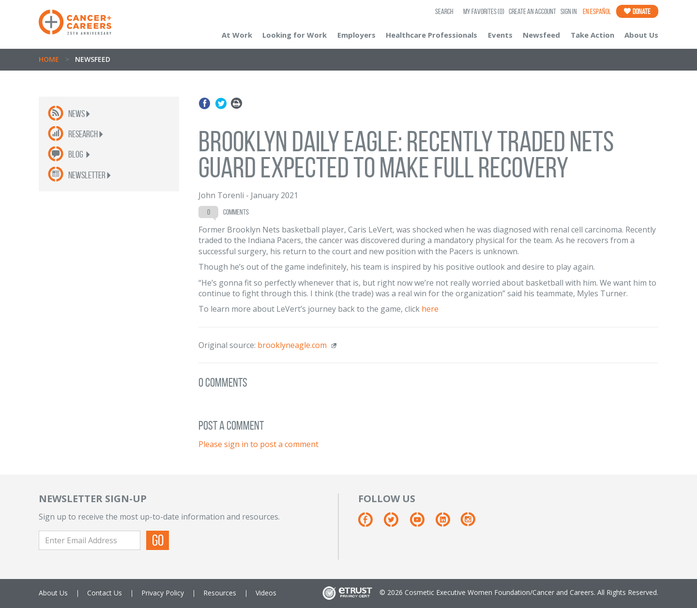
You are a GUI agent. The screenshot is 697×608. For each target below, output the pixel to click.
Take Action (592, 35)
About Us (641, 35)
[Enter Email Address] (89, 540)
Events (500, 35)
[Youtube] (422, 523)
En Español (597, 11)
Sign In (569, 11)
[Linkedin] (447, 523)
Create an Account (532, 11)
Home (49, 59)
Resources (219, 592)
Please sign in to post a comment (258, 444)
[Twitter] (396, 523)
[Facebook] (370, 523)
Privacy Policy (162, 592)
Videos (266, 592)
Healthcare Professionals (431, 35)
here (430, 309)
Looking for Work (294, 35)
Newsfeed (541, 35)
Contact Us (104, 592)
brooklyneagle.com (292, 345)
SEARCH (444, 11)
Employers (356, 35)
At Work (237, 35)
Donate (637, 11)
